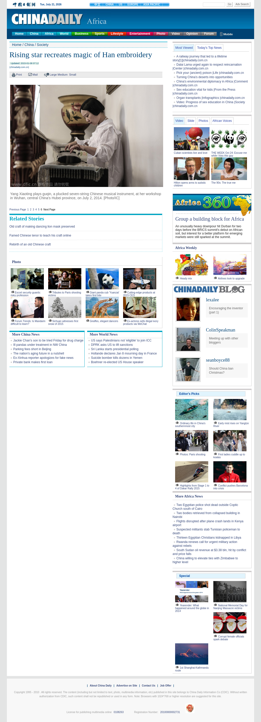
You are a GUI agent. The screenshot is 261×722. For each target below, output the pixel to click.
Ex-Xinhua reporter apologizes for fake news (43, 358)
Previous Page (17, 209)
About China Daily (101, 685)
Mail (35, 74)
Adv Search (242, 4)
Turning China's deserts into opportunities (204, 77)
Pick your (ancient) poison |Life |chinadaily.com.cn (210, 73)
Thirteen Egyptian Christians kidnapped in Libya (208, 537)
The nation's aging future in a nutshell (38, 353)
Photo (160, 33)
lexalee (212, 299)
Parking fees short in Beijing (32, 349)
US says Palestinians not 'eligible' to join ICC (121, 340)
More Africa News (189, 496)
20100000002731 (170, 712)
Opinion (192, 33)
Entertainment (140, 33)
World (64, 33)
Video (176, 33)
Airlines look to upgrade (231, 278)
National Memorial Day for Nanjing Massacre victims (230, 607)
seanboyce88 (218, 360)
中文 (97, 4)
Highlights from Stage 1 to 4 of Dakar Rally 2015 (192, 487)
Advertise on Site (126, 685)
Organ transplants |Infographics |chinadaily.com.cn (210, 98)
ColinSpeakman (220, 330)
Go (229, 4)
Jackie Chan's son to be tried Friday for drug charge (48, 340)
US (120, 4)
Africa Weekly (186, 248)
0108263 (119, 712)
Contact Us (148, 685)
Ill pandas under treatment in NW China (40, 345)
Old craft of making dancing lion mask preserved (42, 226)
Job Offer (165, 685)
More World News (104, 334)
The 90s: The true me (223, 182)
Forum (209, 33)
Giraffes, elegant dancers (104, 321)
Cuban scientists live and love (191, 152)
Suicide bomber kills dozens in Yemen (116, 358)
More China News (26, 334)
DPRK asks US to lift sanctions (112, 345)
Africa (49, 33)
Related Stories (26, 219)
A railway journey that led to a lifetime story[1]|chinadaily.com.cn (200, 58)
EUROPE (132, 4)
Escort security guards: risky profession (26, 294)
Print (19, 74)
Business (81, 33)
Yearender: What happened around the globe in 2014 (192, 608)
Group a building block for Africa (209, 219)
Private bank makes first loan (33, 362)
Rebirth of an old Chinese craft (30, 244)
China (34, 33)
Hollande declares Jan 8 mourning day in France (124, 353)
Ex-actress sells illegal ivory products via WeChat (140, 322)
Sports (100, 33)
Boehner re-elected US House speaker (117, 362)
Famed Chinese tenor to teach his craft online (40, 235)
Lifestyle (117, 33)
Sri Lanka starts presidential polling (114, 349)
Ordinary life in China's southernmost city (190, 425)
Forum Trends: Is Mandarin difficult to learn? (28, 322)
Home (19, 33)
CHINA (110, 4)
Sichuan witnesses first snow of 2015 (63, 322)
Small (72, 74)
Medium (63, 74)
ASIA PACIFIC (151, 4)
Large (53, 74)
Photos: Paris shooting (192, 454)
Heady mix (186, 278)
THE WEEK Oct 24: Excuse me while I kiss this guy (229, 154)
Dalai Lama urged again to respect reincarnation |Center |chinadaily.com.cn (207, 66)
